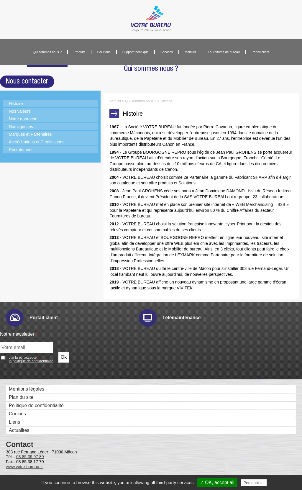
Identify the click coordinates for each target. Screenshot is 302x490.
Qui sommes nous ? (47, 52)
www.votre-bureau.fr (24, 466)
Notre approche (23, 119)
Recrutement (20, 149)
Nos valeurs (20, 111)
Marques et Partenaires (30, 134)
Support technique (135, 52)
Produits (79, 52)
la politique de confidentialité (31, 361)
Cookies (17, 413)
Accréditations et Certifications (36, 142)
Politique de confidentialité (36, 405)
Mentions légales (26, 388)
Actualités (19, 430)
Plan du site (21, 397)
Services (166, 52)
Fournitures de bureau (224, 52)
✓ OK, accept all (217, 482)
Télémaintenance (182, 317)
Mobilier (190, 52)
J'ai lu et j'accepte (31, 359)
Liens (14, 422)
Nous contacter (27, 81)
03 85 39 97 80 (30, 456)
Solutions (103, 52)
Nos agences (21, 126)
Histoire (16, 103)
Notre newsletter (18, 334)
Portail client (260, 52)
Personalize (254, 483)
